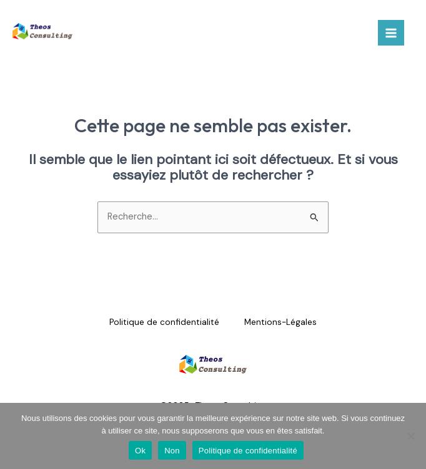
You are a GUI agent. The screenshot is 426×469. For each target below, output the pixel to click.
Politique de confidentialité (164, 321)
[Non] (410, 436)
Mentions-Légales (280, 321)
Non (172, 450)
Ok (140, 450)
